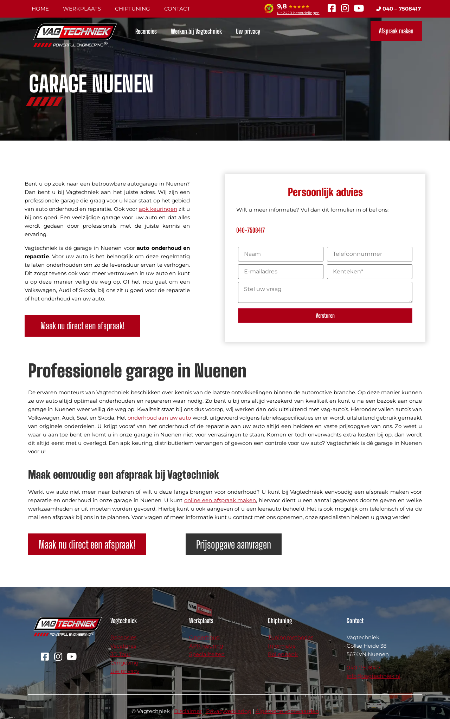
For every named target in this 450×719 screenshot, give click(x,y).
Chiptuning (132, 8)
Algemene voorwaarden (287, 711)
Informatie (282, 645)
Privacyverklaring (228, 711)
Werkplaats (82, 8)
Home (40, 8)
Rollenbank (283, 654)
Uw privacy (248, 31)
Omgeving (124, 662)
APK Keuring (206, 645)
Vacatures (123, 645)
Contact (177, 8)
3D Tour (120, 654)
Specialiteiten (207, 654)
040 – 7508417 (398, 8)
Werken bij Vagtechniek (196, 31)
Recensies (146, 31)
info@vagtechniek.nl (373, 676)
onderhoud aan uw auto (159, 417)
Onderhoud (204, 637)
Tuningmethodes (290, 637)
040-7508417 (364, 667)
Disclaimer (188, 711)
